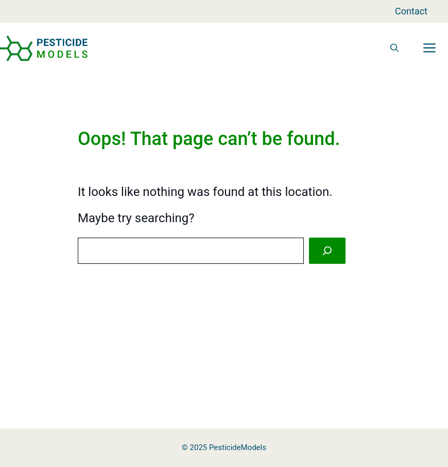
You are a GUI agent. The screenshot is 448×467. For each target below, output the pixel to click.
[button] (394, 48)
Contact (411, 11)
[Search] (327, 251)
